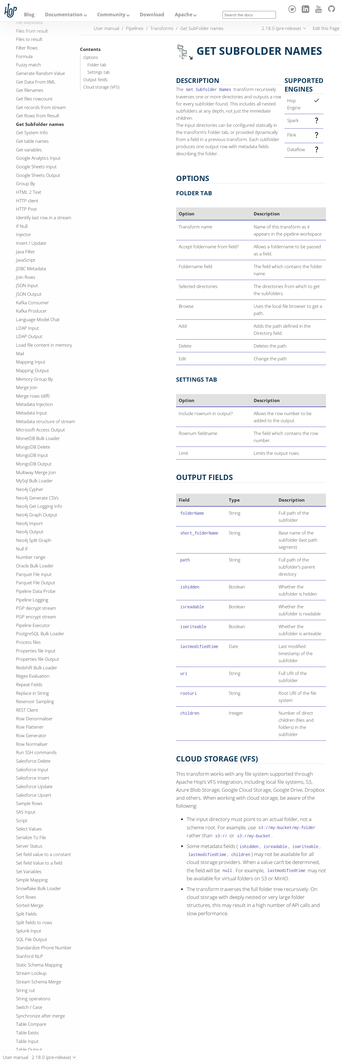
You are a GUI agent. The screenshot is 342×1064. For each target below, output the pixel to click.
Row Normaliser (32, 744)
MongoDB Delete (33, 447)
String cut (25, 990)
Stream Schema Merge (38, 981)
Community (111, 14)
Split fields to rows (34, 922)
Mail (20, 353)
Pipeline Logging (32, 599)
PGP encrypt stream (36, 616)
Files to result (29, 39)
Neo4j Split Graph (33, 540)
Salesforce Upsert (33, 795)
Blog (29, 14)
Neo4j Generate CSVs (37, 498)
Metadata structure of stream (45, 421)
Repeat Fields (29, 684)
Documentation (64, 14)
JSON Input (27, 285)
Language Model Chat (38, 319)
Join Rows (25, 277)
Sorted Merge (29, 905)
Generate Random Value (40, 73)
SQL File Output (31, 939)
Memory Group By (34, 379)
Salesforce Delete (33, 761)
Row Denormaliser (34, 718)
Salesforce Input (32, 769)
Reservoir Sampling (35, 701)
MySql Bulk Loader (34, 480)
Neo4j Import (29, 523)
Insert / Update (31, 243)
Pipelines (134, 28)
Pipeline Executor (33, 625)
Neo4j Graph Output (36, 514)
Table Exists (27, 1032)
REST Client (27, 710)
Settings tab (98, 72)
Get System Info (32, 132)
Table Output (29, 1049)
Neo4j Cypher (29, 489)
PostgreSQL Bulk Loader (40, 633)
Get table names (32, 141)
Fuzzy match (28, 64)
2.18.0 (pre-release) (281, 28)
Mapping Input (30, 362)
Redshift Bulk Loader (36, 667)
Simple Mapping (32, 879)
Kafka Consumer (32, 302)
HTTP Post (26, 209)
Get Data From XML (35, 82)
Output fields (95, 79)
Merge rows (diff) (32, 396)
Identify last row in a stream (43, 217)
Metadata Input (31, 412)
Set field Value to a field (39, 863)
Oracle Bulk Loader (35, 565)
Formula (24, 56)
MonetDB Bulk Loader (38, 438)
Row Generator (31, 735)
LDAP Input (27, 328)
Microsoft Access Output (40, 429)
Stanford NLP (29, 956)
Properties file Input (35, 650)
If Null (22, 226)
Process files (28, 642)
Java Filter (25, 251)
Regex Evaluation (32, 676)
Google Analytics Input (38, 158)
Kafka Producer (31, 311)
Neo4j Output (29, 531)
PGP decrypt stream (36, 608)
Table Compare (31, 1024)
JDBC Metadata (31, 268)
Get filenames (29, 90)
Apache (183, 14)
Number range (30, 557)
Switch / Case (29, 1007)
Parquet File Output (35, 582)
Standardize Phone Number (44, 947)
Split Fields (26, 914)
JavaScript (25, 260)
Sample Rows (29, 803)
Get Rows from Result (37, 115)
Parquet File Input (34, 574)
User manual (106, 28)
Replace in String (32, 693)
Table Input (27, 1041)
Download (152, 14)
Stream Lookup (31, 973)
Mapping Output (32, 370)
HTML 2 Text (28, 192)
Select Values (29, 828)
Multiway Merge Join (36, 472)
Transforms (161, 28)
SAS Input (25, 812)
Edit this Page (326, 28)
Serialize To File (31, 837)
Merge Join (26, 387)
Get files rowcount (34, 98)
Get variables (29, 149)
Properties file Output (37, 659)
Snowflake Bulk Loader (38, 888)
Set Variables (28, 871)
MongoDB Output (34, 463)
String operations (33, 998)
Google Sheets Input (36, 166)
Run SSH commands (36, 752)
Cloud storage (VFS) (101, 87)
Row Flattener (30, 727)
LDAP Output (29, 336)
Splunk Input (28, 930)
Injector (23, 234)
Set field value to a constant (43, 854)
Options (90, 57)
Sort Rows (26, 897)
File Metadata (29, 22)
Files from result (32, 31)
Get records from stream (41, 107)
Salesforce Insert (32, 778)
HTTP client (27, 200)
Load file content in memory (44, 345)
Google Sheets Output (38, 175)
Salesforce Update (34, 786)
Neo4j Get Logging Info (39, 506)
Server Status (29, 846)
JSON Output (28, 294)
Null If (22, 548)
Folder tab (96, 65)
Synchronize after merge (40, 1015)
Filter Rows (27, 47)
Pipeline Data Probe (35, 591)
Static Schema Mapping (39, 964)
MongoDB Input (32, 455)
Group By (25, 183)
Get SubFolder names (40, 124)
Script (21, 820)
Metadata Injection (34, 404)
